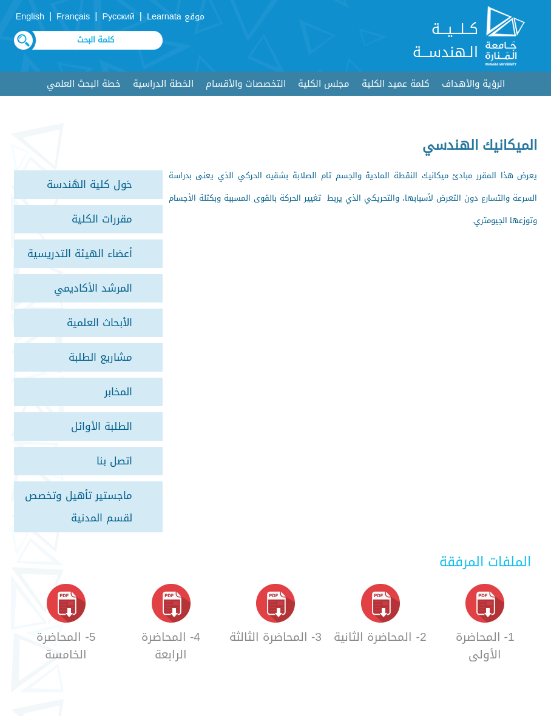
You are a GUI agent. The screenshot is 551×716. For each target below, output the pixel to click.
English (30, 16)
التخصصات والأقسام (246, 83)
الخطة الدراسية (163, 83)
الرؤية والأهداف (473, 83)
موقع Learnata (176, 16)
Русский (118, 16)
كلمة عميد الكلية (396, 83)
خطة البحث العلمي (84, 83)
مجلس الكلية (324, 83)
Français (73, 16)
